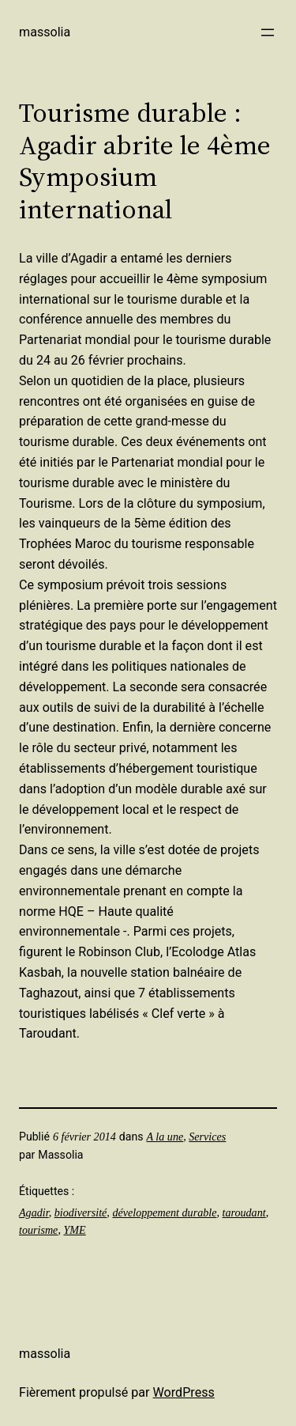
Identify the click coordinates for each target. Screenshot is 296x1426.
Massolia (44, 32)
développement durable (164, 1212)
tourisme (38, 1230)
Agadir (34, 1212)
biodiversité (80, 1212)
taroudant (244, 1212)
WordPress (184, 1392)
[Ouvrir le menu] (267, 32)
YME (74, 1230)
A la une (164, 1136)
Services (207, 1136)
